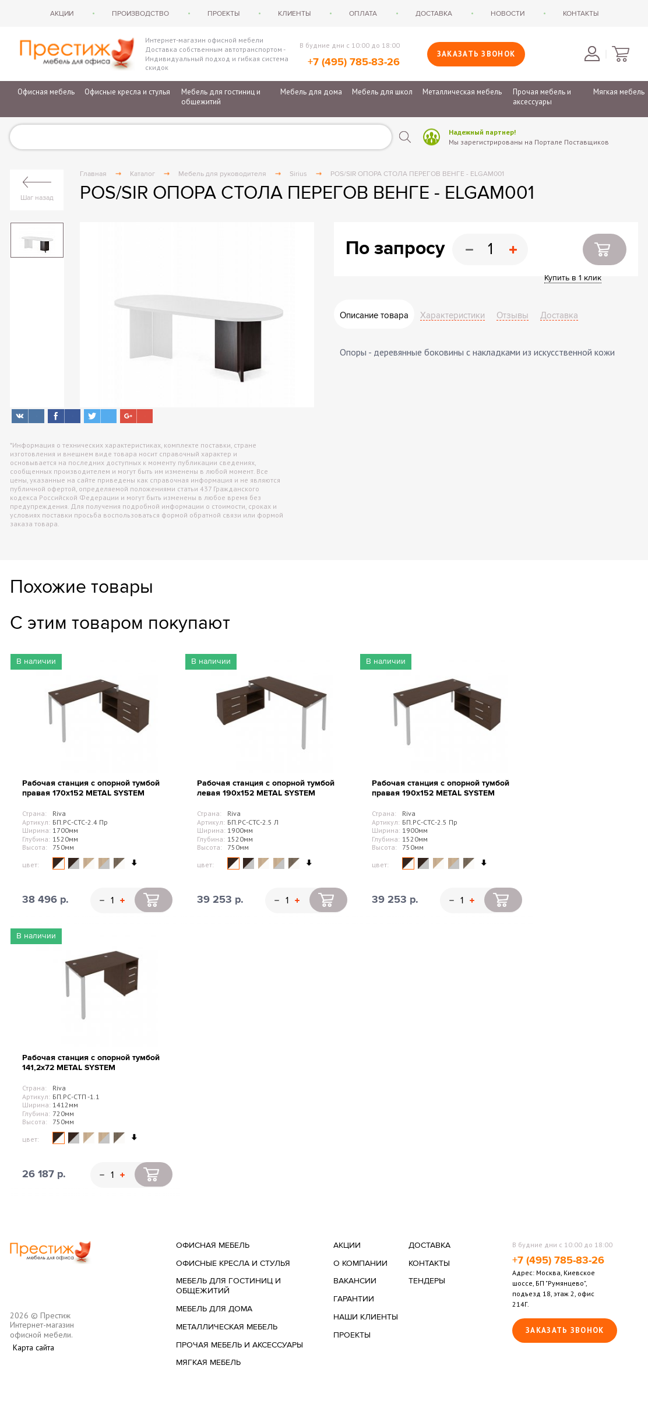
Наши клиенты (365, 1317)
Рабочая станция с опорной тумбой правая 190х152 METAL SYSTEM (440, 788)
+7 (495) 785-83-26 (354, 62)
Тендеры (426, 1281)
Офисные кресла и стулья (127, 92)
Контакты (580, 13)
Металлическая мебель (462, 92)
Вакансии (354, 1281)
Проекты (223, 13)
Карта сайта (33, 1348)
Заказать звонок (476, 54)
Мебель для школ (382, 92)
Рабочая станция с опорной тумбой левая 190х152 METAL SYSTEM (265, 788)
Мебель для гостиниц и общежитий (220, 97)
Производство (140, 13)
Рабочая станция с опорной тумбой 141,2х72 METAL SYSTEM (91, 1062)
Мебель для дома (311, 92)
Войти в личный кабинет (592, 53)
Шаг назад (37, 197)
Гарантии (353, 1299)
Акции (61, 13)
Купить (604, 249)
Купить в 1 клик (572, 278)
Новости (507, 13)
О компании (360, 1263)
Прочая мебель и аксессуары (542, 97)
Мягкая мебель (619, 92)
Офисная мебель (46, 92)
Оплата (363, 13)
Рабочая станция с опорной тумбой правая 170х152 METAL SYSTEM (91, 788)
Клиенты (294, 13)
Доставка (433, 13)
